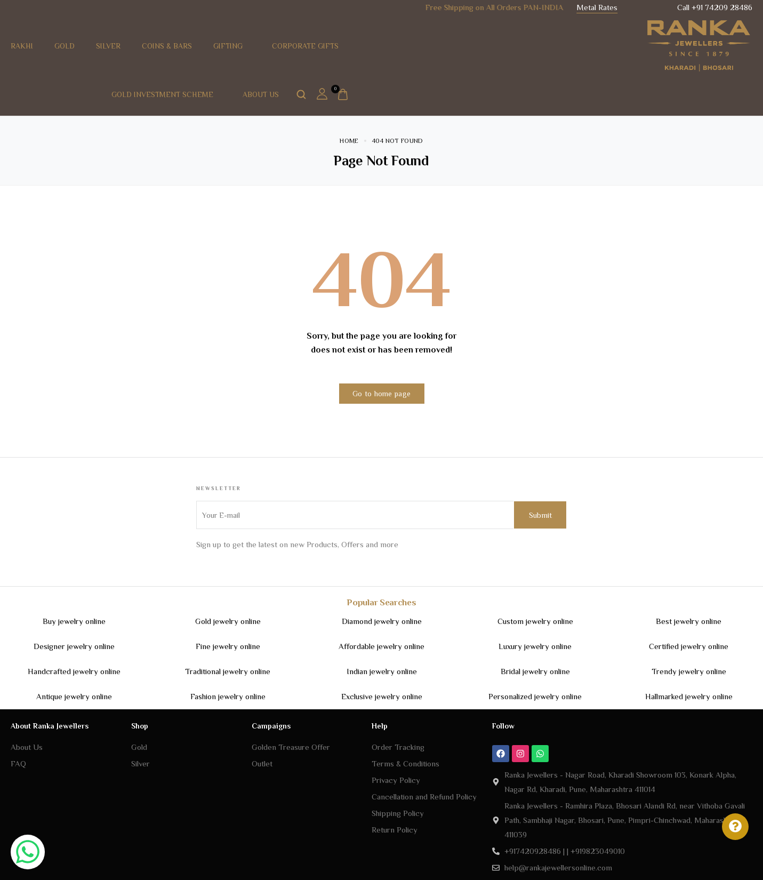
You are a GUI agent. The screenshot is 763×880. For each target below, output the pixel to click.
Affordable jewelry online (381, 646)
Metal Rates (596, 7)
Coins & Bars (167, 46)
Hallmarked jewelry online (689, 696)
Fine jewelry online (228, 646)
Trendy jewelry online (689, 671)
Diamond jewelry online (382, 621)
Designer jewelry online (74, 646)
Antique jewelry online (74, 696)
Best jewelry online (688, 621)
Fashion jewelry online (228, 696)
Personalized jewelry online (535, 696)
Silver (108, 46)
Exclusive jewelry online (381, 696)
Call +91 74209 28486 (714, 7)
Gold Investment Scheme (166, 94)
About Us (265, 94)
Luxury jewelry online (535, 646)
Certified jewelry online (688, 646)
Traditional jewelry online (227, 671)
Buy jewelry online (74, 621)
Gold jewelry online (228, 621)
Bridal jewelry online (535, 671)
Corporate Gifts (305, 46)
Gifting (232, 46)
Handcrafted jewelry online (74, 671)
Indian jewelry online (382, 671)
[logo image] (699, 44)
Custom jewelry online (535, 621)
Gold (64, 46)
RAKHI (22, 46)
